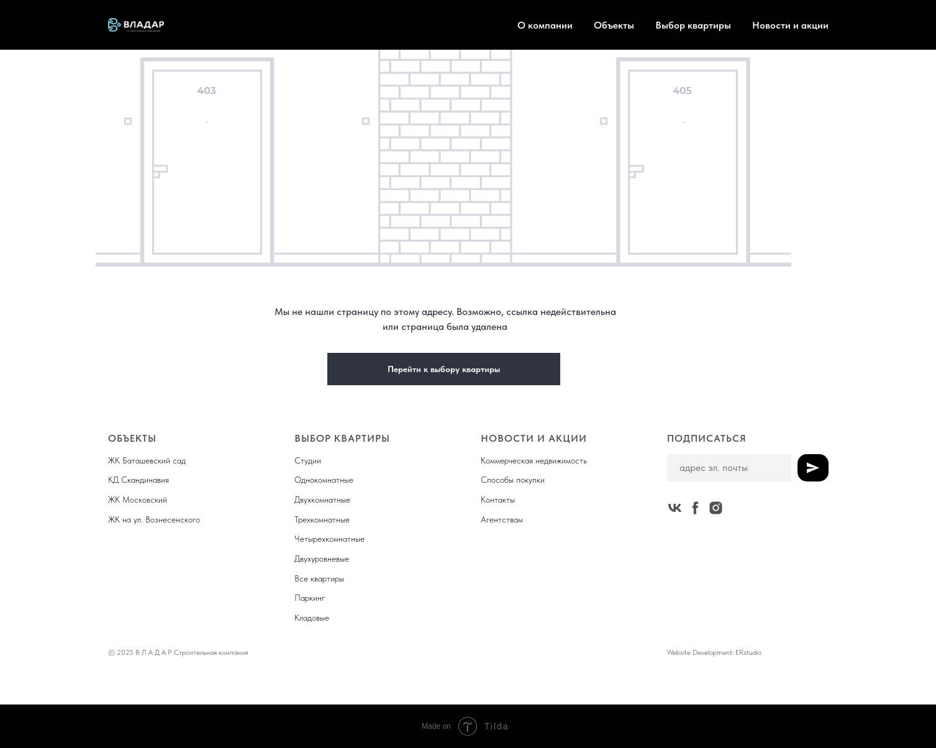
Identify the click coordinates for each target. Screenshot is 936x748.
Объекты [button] (614, 25)
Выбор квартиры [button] (693, 25)
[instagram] (716, 508)
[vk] (675, 508)
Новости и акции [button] (790, 25)
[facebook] (695, 508)
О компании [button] (545, 25)
